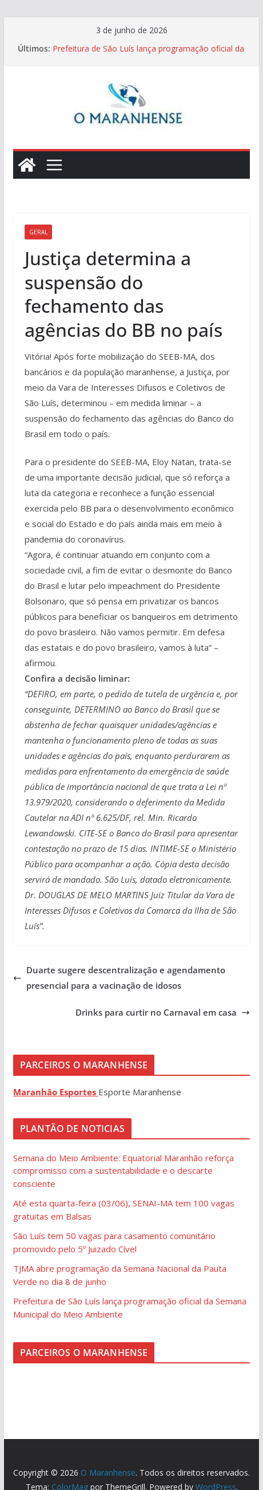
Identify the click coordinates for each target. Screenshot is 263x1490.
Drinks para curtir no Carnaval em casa (162, 1012)
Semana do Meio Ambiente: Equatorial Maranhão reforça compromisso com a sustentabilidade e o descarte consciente (123, 1170)
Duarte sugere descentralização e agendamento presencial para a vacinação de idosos (119, 977)
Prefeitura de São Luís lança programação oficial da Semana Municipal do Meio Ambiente (148, 54)
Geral (38, 232)
